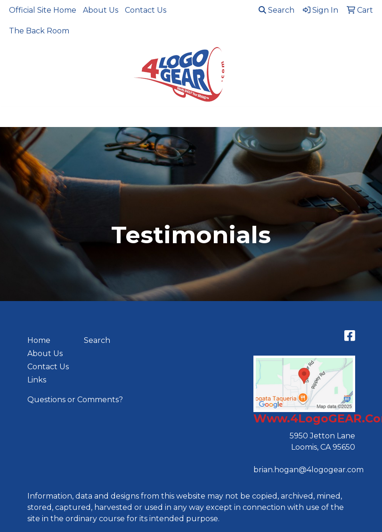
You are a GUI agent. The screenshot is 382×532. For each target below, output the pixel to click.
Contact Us (145, 10)
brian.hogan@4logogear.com (308, 469)
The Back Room (39, 30)
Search (276, 10)
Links (36, 379)
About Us (100, 10)
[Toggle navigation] (14, 116)
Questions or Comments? (75, 399)
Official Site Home (42, 10)
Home (38, 340)
